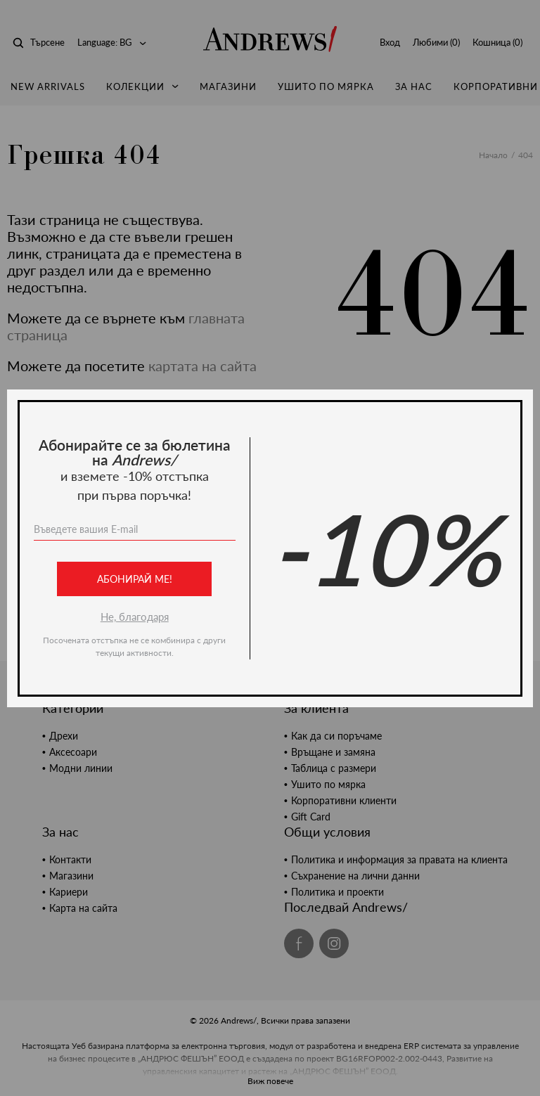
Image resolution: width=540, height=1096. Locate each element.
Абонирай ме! (134, 579)
